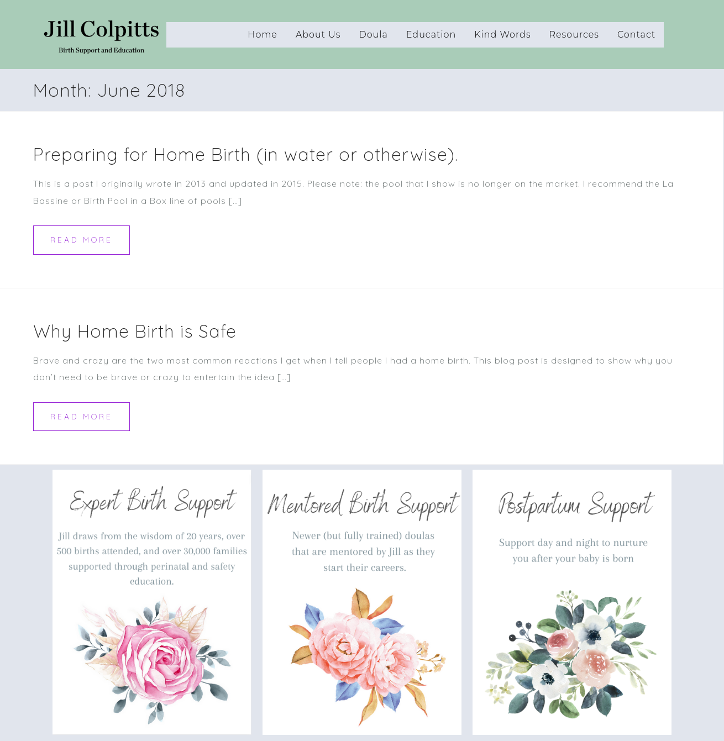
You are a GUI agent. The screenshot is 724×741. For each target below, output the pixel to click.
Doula (373, 34)
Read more (81, 240)
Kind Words (502, 34)
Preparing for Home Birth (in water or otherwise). (245, 154)
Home (262, 34)
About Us (318, 34)
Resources (574, 34)
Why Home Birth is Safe (135, 331)
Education (431, 34)
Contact (636, 34)
